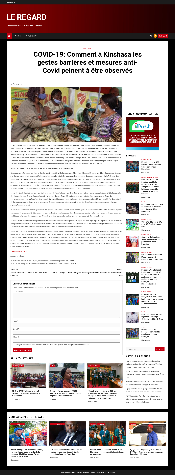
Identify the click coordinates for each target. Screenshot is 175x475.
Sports (149, 159)
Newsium (100, 472)
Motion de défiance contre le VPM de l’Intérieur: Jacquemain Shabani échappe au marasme (107, 452)
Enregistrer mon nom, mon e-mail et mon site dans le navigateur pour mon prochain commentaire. (52, 344)
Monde (143, 177)
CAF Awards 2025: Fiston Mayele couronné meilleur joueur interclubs (152, 257)
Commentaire (18, 291)
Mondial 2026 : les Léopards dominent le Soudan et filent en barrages (150, 333)
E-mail (16, 329)
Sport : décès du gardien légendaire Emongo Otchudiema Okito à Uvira (152, 316)
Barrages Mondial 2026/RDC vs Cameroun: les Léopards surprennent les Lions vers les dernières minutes (152, 299)
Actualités (30, 36)
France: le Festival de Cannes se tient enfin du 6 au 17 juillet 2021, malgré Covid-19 (38, 272)
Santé (84, 48)
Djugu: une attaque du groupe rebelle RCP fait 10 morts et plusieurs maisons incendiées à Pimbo (146, 452)
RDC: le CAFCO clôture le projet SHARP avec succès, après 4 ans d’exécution (26, 393)
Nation (15, 365)
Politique (20, 424)
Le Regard (27, 17)
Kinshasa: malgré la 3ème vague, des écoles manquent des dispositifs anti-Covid (95, 272)
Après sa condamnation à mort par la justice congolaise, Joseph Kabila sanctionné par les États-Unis (145, 374)
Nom (15, 321)
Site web (16, 337)
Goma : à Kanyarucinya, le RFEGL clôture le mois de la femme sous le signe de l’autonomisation (65, 393)
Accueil (18, 36)
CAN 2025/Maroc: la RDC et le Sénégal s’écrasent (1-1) (151, 224)
